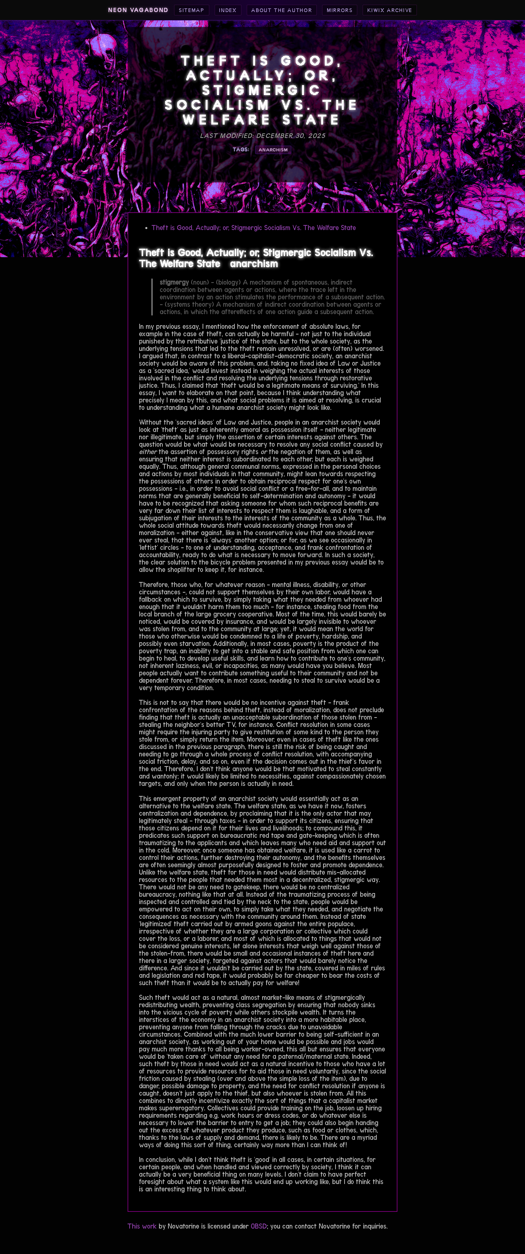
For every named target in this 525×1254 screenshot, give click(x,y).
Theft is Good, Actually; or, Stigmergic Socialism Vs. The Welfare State (254, 227)
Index (227, 10)
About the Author (281, 10)
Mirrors (340, 10)
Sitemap (192, 10)
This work (142, 1226)
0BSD (259, 1226)
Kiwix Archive (389, 10)
